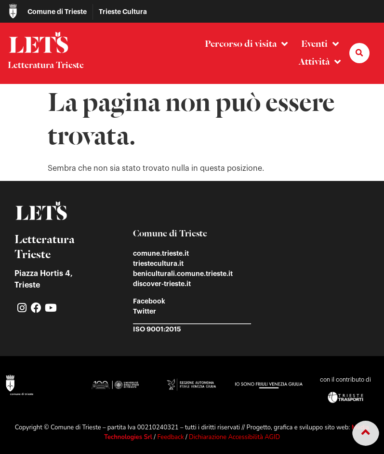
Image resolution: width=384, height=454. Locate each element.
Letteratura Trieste (46, 65)
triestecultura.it (158, 263)
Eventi (320, 44)
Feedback (170, 437)
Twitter (144, 311)
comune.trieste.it (161, 253)
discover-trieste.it (162, 283)
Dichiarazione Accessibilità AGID (234, 437)
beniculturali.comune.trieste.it (183, 273)
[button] (359, 53)
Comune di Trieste (57, 11)
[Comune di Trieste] (13, 11)
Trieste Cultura (123, 11)
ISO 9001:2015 (157, 329)
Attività (320, 62)
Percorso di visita (246, 44)
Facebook (149, 301)
